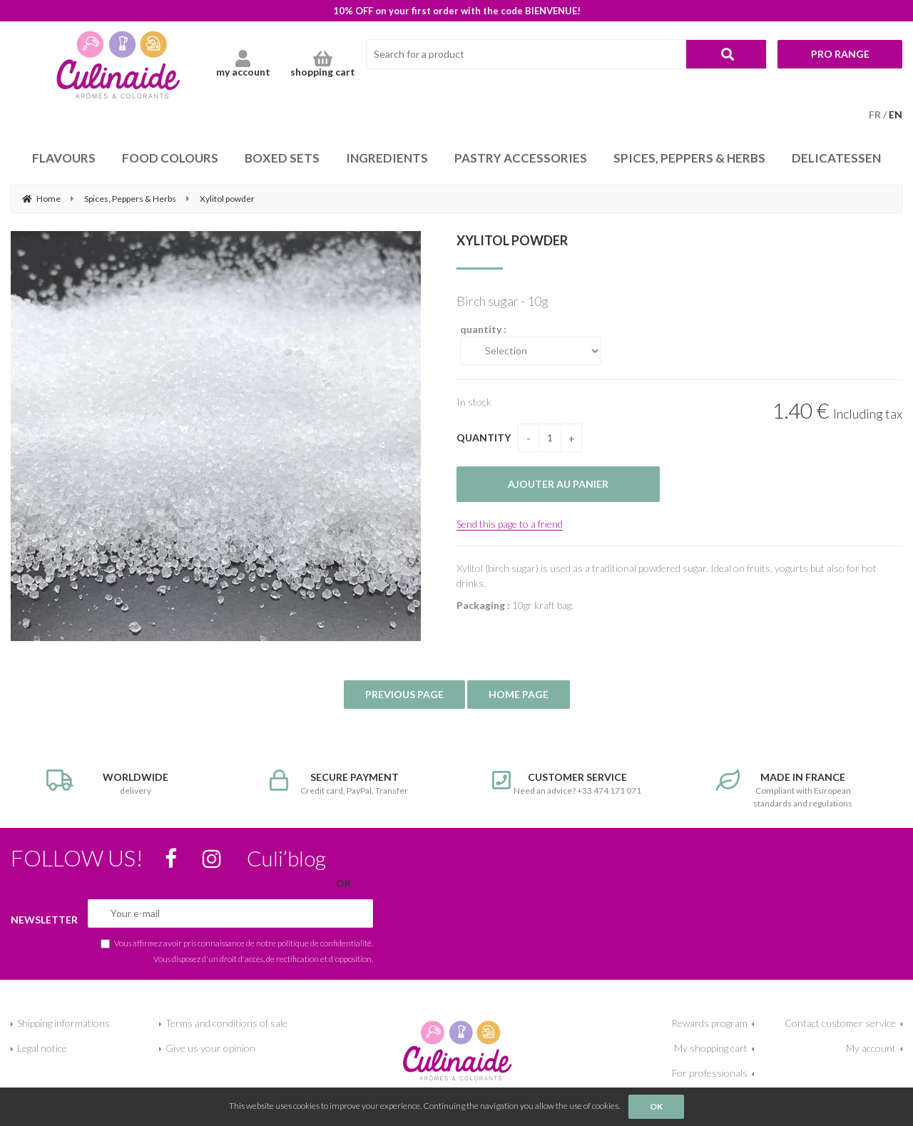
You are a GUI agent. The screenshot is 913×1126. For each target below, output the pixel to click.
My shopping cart (711, 1048)
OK (656, 1106)
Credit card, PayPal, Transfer (346, 782)
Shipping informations (63, 1023)
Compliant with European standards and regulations (791, 789)
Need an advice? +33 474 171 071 (568, 782)
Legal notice (42, 1048)
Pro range (840, 54)
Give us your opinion (210, 1048)
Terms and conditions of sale (226, 1023)
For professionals (710, 1073)
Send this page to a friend (509, 524)
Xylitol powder (512, 240)
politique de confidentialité (324, 943)
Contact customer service (840, 1023)
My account (871, 1048)
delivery (122, 782)
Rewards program (709, 1023)
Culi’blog (286, 858)
